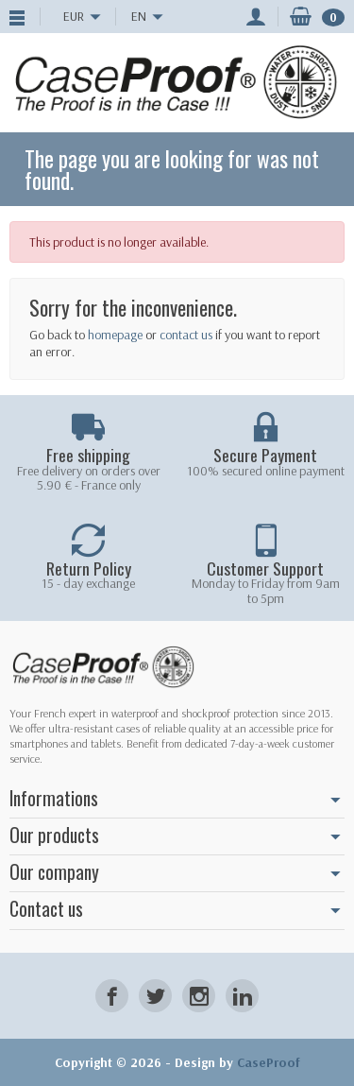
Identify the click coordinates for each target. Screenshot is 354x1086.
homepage (115, 334)
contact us (186, 334)
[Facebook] (111, 995)
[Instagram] (198, 995)
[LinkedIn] (242, 995)
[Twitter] (155, 995)
